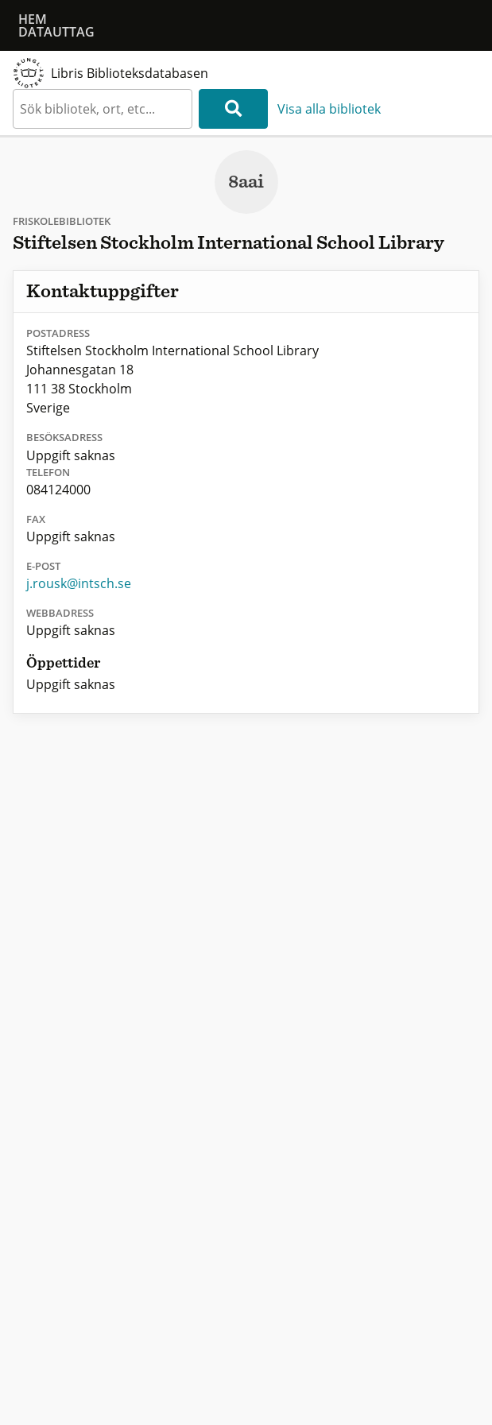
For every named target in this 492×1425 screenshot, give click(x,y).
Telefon (48, 472)
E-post (43, 566)
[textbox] (102, 109)
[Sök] (233, 109)
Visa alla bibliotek (329, 109)
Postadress (58, 333)
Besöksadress (64, 437)
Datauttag (56, 32)
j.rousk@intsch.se (78, 583)
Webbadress (60, 613)
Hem (32, 19)
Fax (35, 519)
